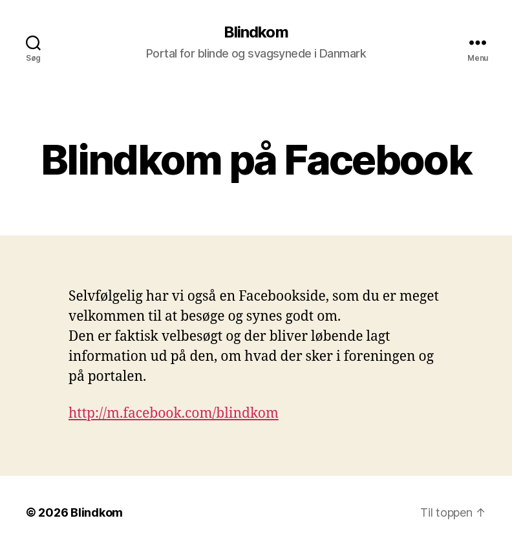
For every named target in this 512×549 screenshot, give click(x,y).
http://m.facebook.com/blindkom (174, 413)
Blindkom (256, 32)
